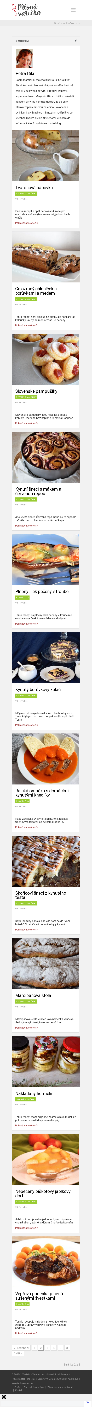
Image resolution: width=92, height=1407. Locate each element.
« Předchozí (21, 1348)
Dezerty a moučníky (26, 194)
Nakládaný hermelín (34, 1093)
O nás (17, 1387)
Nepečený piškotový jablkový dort (43, 1193)
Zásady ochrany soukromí (60, 1387)
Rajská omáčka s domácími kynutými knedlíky (42, 793)
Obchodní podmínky (34, 1387)
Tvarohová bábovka (34, 187)
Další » (18, 1353)
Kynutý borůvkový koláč (38, 689)
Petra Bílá (23, 199)
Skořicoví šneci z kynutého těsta (40, 895)
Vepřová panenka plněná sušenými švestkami (39, 1296)
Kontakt (19, 1390)
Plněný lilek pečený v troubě (42, 591)
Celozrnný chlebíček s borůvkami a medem (36, 291)
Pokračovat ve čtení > (26, 223)
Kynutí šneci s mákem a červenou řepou (38, 491)
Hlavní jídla (22, 598)
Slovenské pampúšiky (36, 391)
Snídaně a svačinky (26, 1099)
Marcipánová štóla (33, 995)
